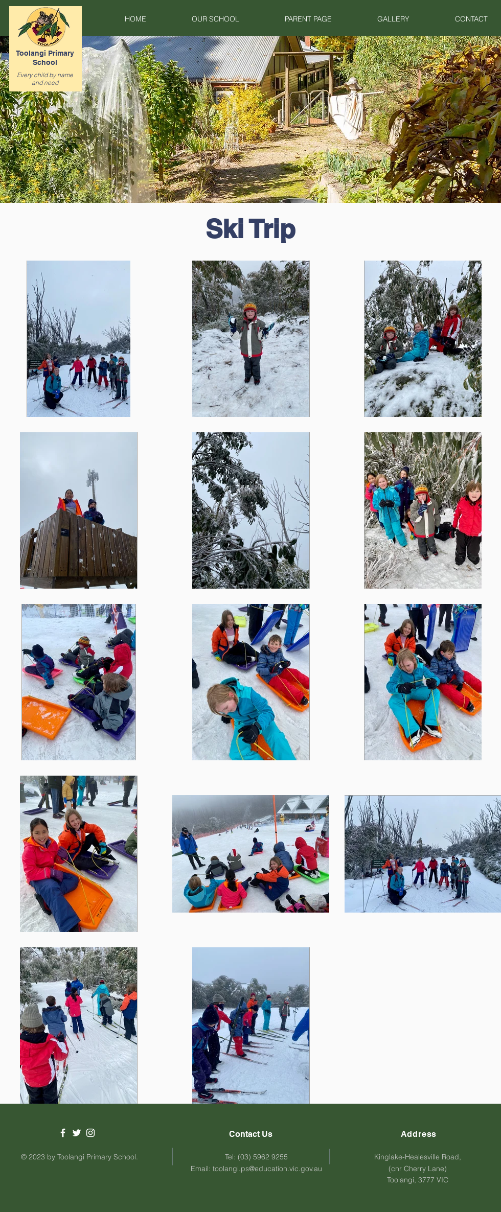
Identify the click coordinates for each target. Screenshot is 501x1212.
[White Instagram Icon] (90, 1132)
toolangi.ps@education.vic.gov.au (267, 1168)
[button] (200, 19)
